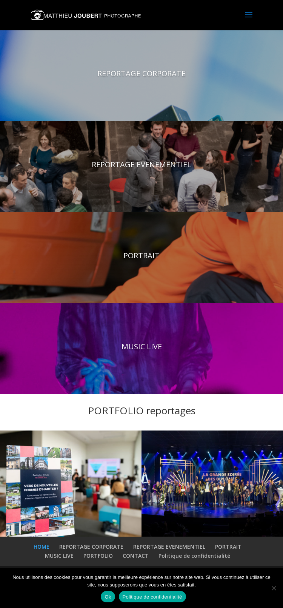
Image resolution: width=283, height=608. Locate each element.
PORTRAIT (141, 257)
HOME (41, 546)
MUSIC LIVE (142, 348)
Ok (108, 597)
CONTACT (136, 555)
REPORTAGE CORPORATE (141, 75)
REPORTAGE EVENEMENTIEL (141, 166)
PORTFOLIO (98, 555)
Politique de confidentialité (194, 555)
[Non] (273, 588)
